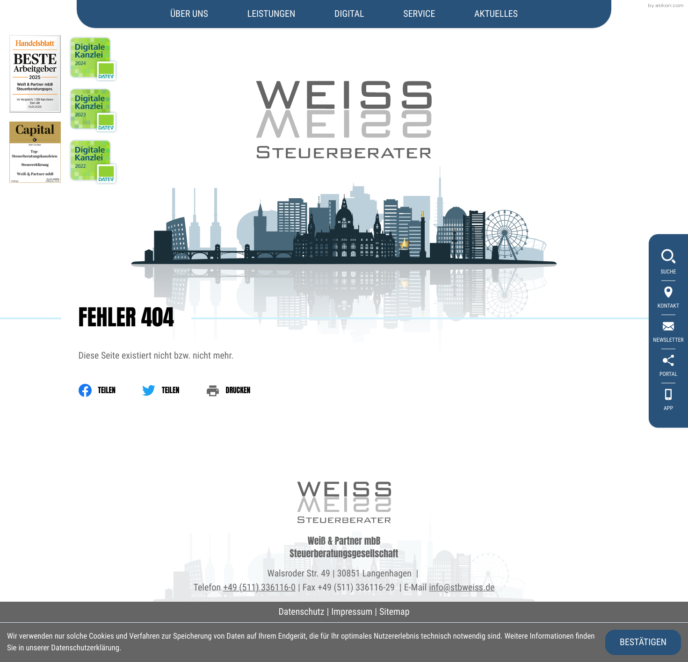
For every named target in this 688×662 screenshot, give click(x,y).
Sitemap (394, 611)
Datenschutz (301, 611)
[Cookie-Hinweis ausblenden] (643, 642)
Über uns (189, 13)
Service (419, 13)
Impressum (351, 611)
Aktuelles (496, 13)
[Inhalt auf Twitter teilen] (174, 390)
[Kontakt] (668, 298)
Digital (349, 13)
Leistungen (271, 13)
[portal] (668, 367)
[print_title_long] (241, 390)
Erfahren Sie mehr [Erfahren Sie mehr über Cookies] (151, 648)
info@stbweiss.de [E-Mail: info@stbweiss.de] (461, 587)
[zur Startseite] (344, 80)
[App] (668, 401)
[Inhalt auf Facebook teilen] (110, 390)
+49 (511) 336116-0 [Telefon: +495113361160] (259, 587)
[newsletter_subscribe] (668, 333)
